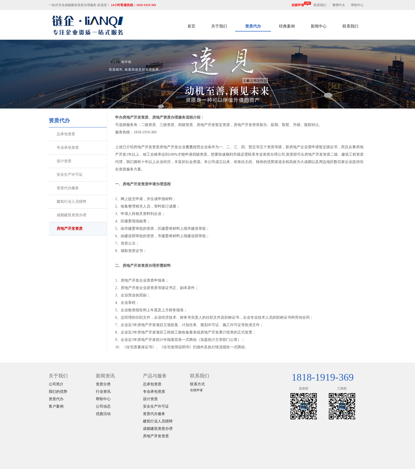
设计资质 (64, 161)
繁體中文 (338, 5)
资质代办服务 (68, 188)
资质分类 (103, 384)
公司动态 (103, 406)
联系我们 (320, 5)
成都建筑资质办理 (71, 215)
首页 (191, 26)
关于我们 (219, 26)
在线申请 (301, 5)
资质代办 (253, 26)
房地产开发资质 (70, 229)
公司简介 (56, 384)
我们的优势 (58, 392)
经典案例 (287, 26)
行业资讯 (103, 392)
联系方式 (197, 384)
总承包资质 (66, 134)
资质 (189, 147)
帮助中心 (357, 5)
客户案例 (56, 406)
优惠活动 (103, 414)
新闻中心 (319, 26)
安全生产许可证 (70, 175)
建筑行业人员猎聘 (71, 202)
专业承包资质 (68, 148)
